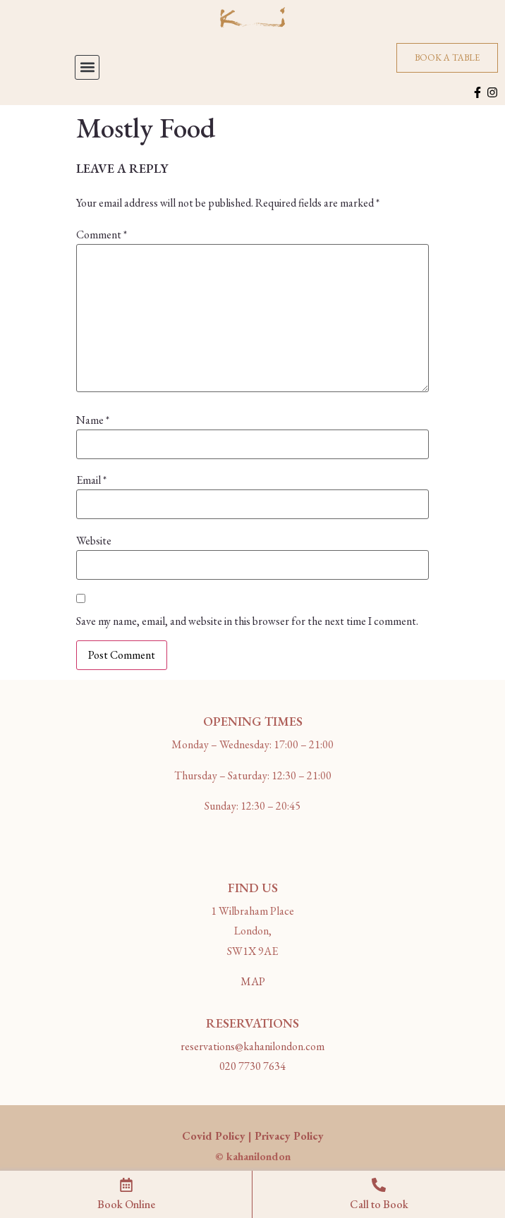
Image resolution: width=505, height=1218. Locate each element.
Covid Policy (213, 1135)
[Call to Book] (379, 1185)
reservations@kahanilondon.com (252, 1046)
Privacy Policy (289, 1135)
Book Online (126, 1204)
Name (92, 420)
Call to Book (379, 1204)
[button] (87, 67)
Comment (101, 234)
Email (91, 480)
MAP (253, 981)
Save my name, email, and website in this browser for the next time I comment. (247, 621)
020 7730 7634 (252, 1066)
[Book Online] (126, 1185)
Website (93, 541)
